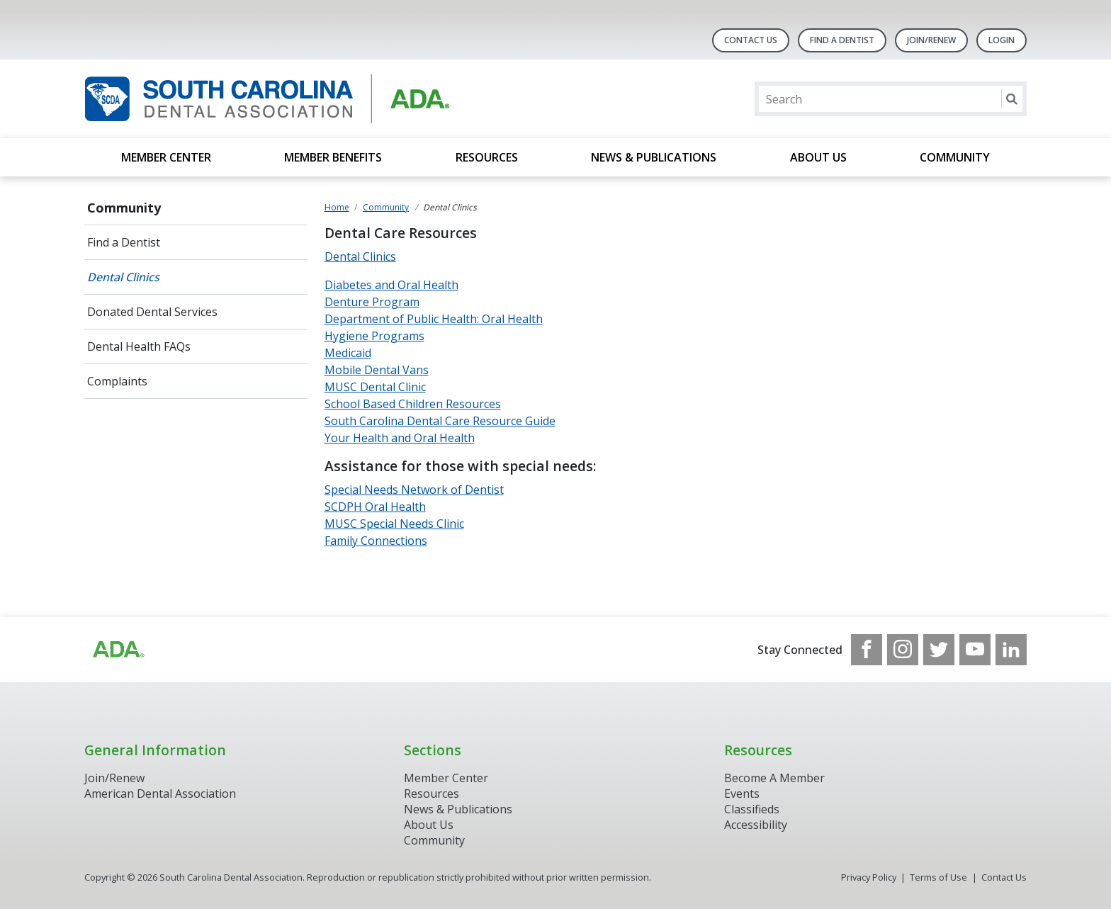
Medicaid (348, 353)
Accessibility (755, 824)
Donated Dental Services (152, 312)
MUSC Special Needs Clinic (394, 523)
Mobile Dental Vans (377, 370)
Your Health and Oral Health (400, 438)
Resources (487, 157)
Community (955, 157)
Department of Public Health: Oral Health (434, 319)
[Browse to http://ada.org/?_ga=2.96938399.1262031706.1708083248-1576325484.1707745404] (117, 649)
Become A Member (774, 778)
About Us (818, 157)
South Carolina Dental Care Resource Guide (440, 421)
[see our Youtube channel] (975, 649)
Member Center (166, 157)
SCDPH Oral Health (375, 506)
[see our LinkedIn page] (1011, 649)
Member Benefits (333, 157)
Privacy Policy (868, 877)
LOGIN (1001, 40)
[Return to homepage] (267, 99)
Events (742, 793)
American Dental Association (160, 793)
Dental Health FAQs (139, 346)
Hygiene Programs (374, 336)
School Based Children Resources (413, 404)
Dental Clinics (123, 277)
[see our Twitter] (938, 649)
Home (337, 207)
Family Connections (376, 540)
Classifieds (751, 809)
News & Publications (653, 157)
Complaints (117, 381)
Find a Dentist (123, 242)
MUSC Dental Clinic (375, 387)
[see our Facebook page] (866, 649)
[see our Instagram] (902, 649)
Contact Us (750, 40)
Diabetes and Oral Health (391, 285)
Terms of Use (938, 877)
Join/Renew (931, 40)
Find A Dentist (842, 40)
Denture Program (372, 302)
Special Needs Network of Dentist (414, 489)
